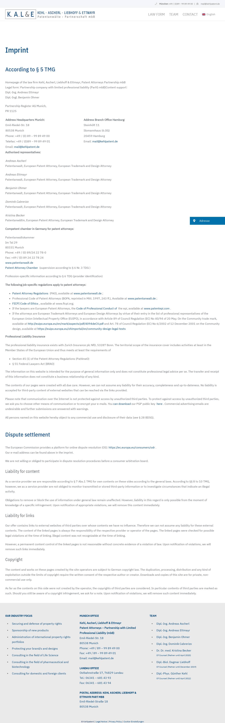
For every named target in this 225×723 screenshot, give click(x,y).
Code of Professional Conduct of (96, 308)
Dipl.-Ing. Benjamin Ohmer (173, 637)
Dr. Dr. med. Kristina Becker (173, 650)
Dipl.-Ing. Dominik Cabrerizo (174, 644)
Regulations (40, 293)
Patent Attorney (15, 267)
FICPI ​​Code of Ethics (25, 303)
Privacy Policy (115, 721)
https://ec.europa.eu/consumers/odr (132, 447)
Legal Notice (101, 721)
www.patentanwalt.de (19, 262)
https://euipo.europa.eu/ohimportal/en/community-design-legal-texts (81, 328)
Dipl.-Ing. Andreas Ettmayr (173, 630)
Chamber (32, 267)
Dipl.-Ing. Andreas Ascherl (172, 623)
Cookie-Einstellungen (134, 721)
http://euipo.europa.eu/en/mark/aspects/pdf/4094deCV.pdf (66, 323)
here (159, 404)
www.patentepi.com (156, 308)
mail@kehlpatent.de (210, 3)
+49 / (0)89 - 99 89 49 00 (176, 3)
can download (122, 404)
